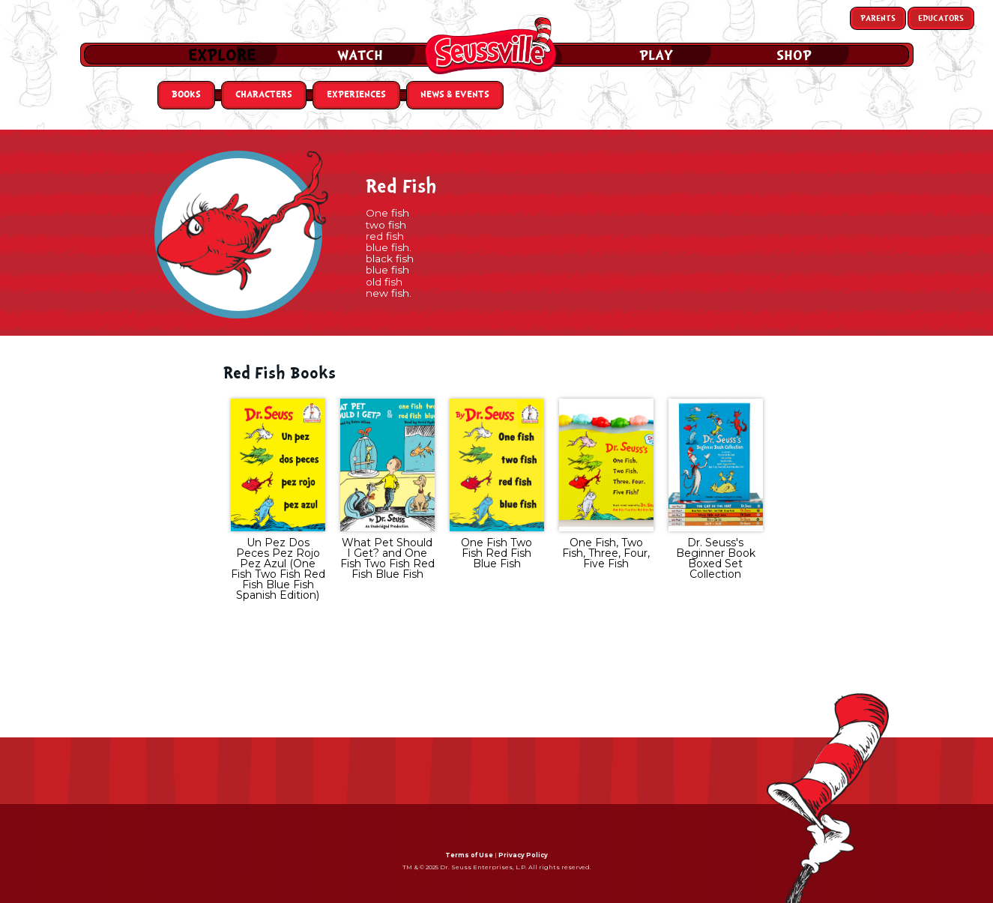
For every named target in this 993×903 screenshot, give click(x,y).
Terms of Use (469, 855)
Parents (878, 18)
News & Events (454, 94)
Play (656, 55)
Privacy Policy (523, 855)
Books (186, 94)
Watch (360, 55)
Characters (263, 94)
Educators (941, 18)
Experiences (356, 94)
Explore (222, 55)
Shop (794, 55)
